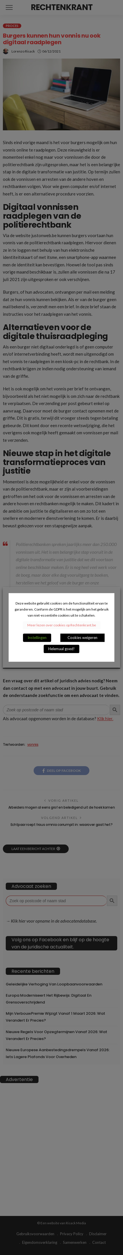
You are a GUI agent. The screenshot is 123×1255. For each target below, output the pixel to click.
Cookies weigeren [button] (82, 638)
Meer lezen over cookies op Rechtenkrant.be (61, 625)
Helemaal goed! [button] (61, 649)
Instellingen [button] (37, 638)
